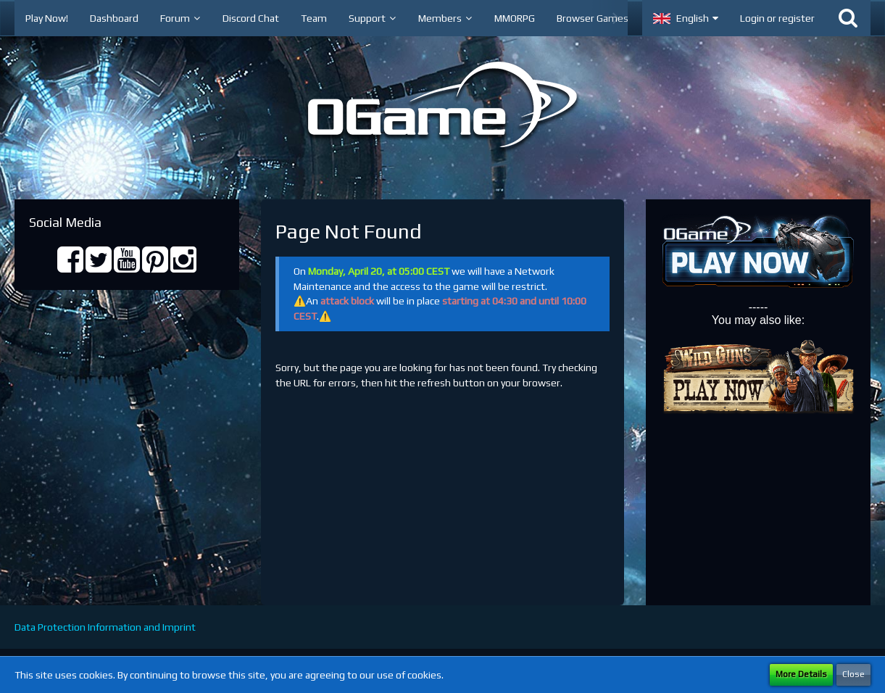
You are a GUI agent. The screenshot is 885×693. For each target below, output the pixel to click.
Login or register (777, 18)
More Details (801, 674)
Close (853, 674)
